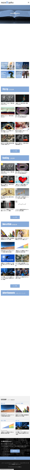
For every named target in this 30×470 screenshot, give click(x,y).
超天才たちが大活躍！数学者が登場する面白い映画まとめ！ (7, 144)
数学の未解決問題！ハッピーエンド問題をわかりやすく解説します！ (21, 239)
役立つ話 (17, 420)
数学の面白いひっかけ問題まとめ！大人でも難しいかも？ (7, 131)
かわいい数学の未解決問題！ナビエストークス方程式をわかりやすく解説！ (21, 264)
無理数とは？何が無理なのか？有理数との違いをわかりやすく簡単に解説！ (7, 264)
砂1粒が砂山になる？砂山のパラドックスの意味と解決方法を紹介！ (8, 251)
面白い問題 (3, 420)
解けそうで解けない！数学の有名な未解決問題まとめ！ (21, 144)
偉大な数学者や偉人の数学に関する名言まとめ (7, 197)
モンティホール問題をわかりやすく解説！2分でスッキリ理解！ (7, 210)
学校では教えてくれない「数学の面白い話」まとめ (7, 104)
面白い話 (3, 403)
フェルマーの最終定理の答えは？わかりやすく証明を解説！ (21, 210)
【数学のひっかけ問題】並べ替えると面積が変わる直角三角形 (21, 251)
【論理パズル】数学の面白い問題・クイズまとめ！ (21, 104)
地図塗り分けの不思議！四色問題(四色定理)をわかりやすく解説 (7, 239)
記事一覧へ (15, 450)
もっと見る (15, 150)
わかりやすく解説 (19, 403)
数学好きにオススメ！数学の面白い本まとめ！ (7, 116)
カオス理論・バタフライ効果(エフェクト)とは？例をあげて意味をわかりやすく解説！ (7, 278)
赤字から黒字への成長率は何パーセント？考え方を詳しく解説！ (21, 197)
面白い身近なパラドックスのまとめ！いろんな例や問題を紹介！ (21, 116)
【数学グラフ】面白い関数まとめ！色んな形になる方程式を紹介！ (21, 185)
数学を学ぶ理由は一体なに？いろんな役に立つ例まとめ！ (21, 131)
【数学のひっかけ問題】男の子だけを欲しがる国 (21, 277)
